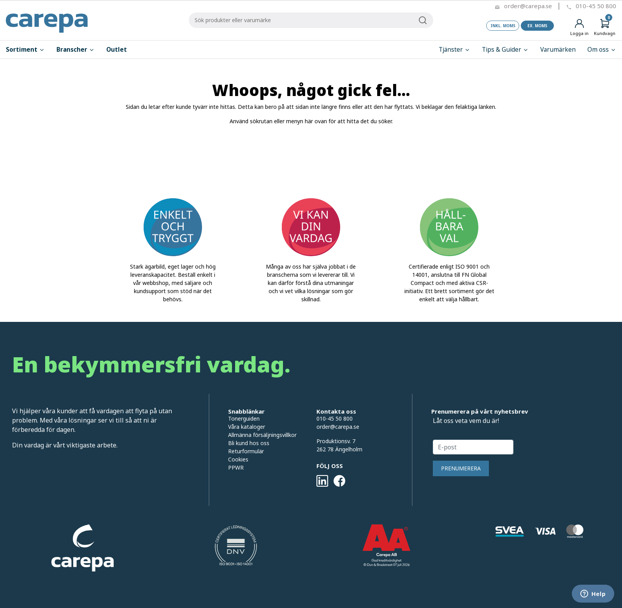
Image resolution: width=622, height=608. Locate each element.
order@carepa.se (528, 6)
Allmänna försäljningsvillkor (262, 435)
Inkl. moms (502, 25)
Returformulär (246, 451)
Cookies (238, 459)
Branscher (75, 49)
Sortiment (25, 49)
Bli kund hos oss (248, 443)
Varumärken (558, 49)
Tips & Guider (505, 49)
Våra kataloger (246, 426)
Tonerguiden (244, 418)
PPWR (236, 467)
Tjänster (454, 49)
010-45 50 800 (596, 6)
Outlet (116, 49)
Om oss (601, 49)
